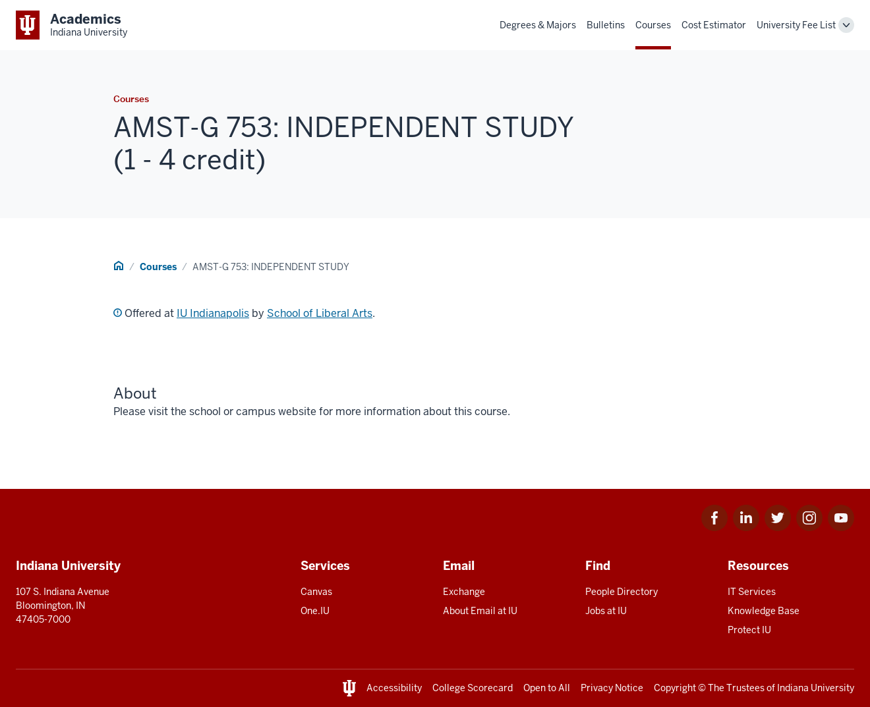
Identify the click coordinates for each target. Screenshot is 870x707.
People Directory (621, 592)
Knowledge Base (763, 611)
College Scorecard (472, 688)
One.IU (315, 611)
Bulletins (606, 25)
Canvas (316, 592)
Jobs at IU (606, 611)
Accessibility (394, 688)
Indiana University (815, 688)
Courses (653, 25)
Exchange (464, 592)
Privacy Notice (612, 688)
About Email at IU (480, 611)
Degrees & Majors (538, 25)
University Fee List (796, 25)
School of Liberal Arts (319, 313)
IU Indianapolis (213, 313)
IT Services (752, 592)
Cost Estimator (714, 25)
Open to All (546, 688)
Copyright (675, 688)
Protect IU (749, 630)
